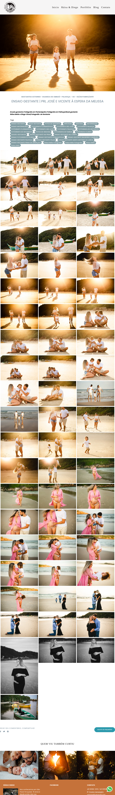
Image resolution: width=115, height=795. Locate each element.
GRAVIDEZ (79, 124)
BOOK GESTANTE (35, 124)
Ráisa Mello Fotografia (53, 143)
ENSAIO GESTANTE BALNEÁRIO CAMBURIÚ (83, 137)
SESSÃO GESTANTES (18, 134)
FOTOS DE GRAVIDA (43, 132)
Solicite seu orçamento (104, 729)
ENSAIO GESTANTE (18, 124)
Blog (96, 7)
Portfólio (86, 7)
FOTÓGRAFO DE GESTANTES (21, 132)
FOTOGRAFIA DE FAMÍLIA (63, 132)
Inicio (55, 7)
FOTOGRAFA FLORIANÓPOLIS (42, 126)
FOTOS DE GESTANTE (52, 124)
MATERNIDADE (92, 124)
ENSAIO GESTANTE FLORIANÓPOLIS (51, 137)
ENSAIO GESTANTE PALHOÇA (21, 140)
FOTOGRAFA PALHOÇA (85, 126)
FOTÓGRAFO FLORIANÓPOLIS (22, 129)
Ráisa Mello (90, 143)
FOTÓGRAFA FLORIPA (84, 132)
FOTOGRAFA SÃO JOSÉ (65, 126)
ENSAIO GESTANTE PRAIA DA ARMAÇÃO (26, 143)
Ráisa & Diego (69, 7)
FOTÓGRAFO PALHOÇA (65, 129)
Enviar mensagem (96, 792)
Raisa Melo (15, 145)
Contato (105, 7)
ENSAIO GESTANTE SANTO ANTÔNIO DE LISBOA (76, 140)
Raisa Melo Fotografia (73, 143)
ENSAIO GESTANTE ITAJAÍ (45, 140)
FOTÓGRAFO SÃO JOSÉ (45, 129)
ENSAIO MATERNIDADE (19, 126)
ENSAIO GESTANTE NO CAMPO (66, 134)
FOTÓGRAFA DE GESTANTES (88, 129)
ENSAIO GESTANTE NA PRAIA (40, 134)
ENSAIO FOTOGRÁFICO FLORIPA (23, 137)
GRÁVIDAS (68, 124)
